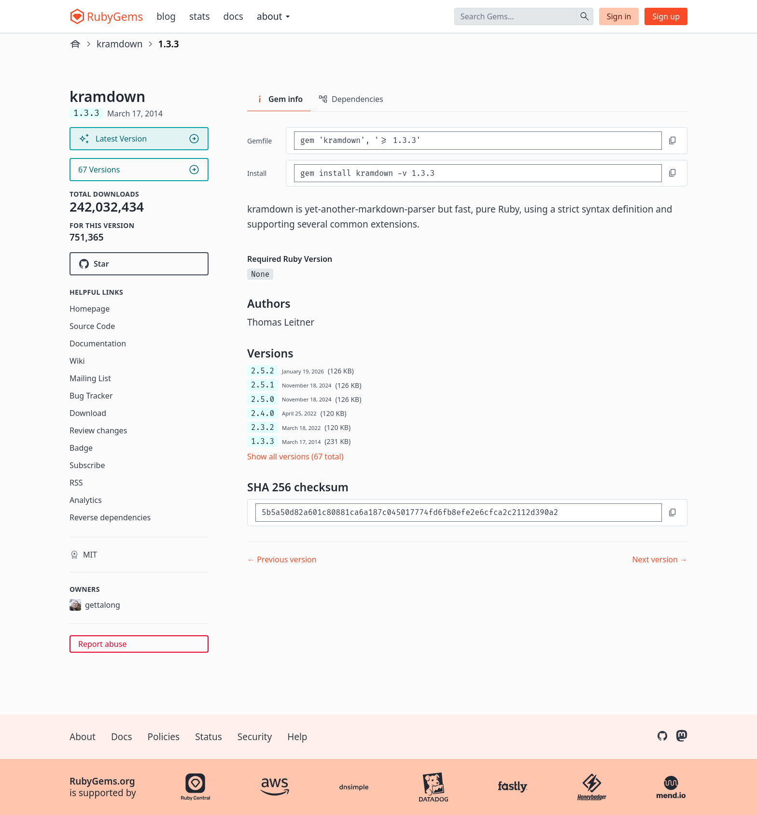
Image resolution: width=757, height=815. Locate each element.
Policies (164, 736)
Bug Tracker (91, 395)
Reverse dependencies (110, 517)
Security (255, 736)
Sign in (619, 16)
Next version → (659, 559)
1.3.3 (262, 441)
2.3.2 (262, 427)
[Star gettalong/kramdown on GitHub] (139, 263)
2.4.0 (262, 413)
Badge (81, 448)
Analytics (86, 500)
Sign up (666, 16)
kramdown (120, 44)
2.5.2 (262, 371)
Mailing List (90, 378)
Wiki (77, 361)
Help (297, 736)
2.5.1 (262, 385)
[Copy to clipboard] (672, 140)
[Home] (75, 44)
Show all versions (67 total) (295, 456)
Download (88, 413)
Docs (233, 16)
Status (208, 736)
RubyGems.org (102, 781)
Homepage (90, 308)
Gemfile (259, 140)
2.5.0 (262, 399)
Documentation (98, 343)
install (256, 173)
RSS (76, 482)
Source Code (92, 326)
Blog (166, 16)
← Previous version (282, 559)
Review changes (98, 430)
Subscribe (87, 465)
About (83, 736)
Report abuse (102, 644)
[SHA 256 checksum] (458, 512)
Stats (199, 16)
